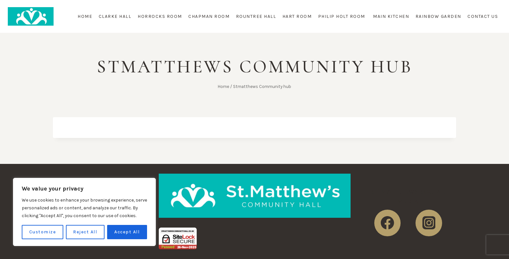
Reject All (85, 232)
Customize (42, 232)
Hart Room (297, 16)
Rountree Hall (256, 16)
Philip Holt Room (342, 16)
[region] (84, 212)
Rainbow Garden (438, 16)
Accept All (127, 232)
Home (85, 16)
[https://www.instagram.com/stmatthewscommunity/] (429, 223)
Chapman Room (209, 16)
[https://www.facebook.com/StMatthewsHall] (387, 223)
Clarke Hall (115, 16)
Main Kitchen (391, 16)
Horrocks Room (160, 16)
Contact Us (482, 16)
